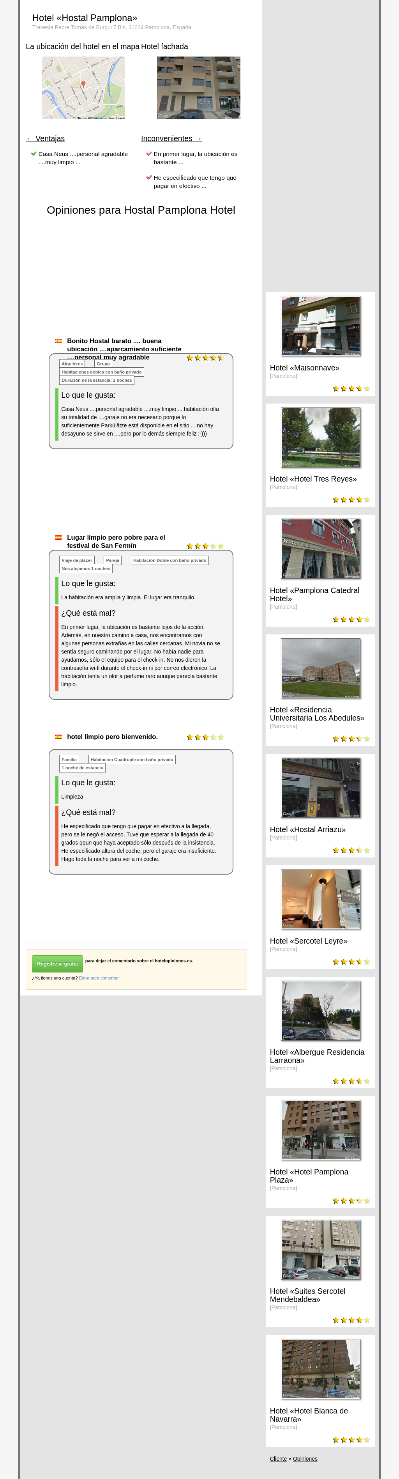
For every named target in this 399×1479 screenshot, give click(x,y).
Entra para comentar (99, 978)
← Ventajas (45, 138)
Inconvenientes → (171, 138)
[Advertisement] (167, 499)
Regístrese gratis (57, 964)
